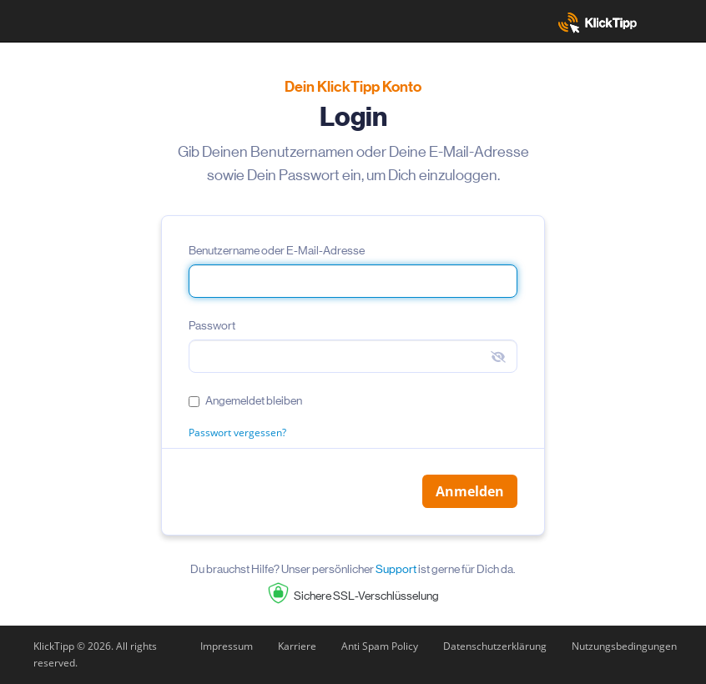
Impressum (226, 646)
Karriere (297, 646)
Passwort (212, 325)
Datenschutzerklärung (495, 646)
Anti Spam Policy (379, 646)
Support (396, 569)
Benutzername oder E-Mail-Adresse (277, 250)
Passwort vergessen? (237, 432)
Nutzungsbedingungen (624, 646)
